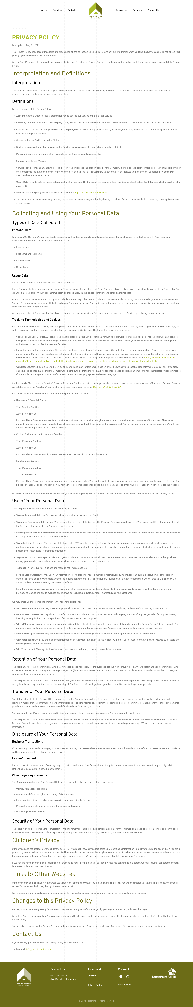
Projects (72, 10)
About (44, 10)
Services (57, 10)
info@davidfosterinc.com (38, 949)
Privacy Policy (95, 985)
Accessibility (124, 984)
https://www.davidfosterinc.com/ (91, 192)
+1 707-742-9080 (58, 975)
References (121, 10)
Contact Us (153, 10)
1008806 (92, 975)
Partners (137, 10)
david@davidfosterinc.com (63, 979)
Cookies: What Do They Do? (107, 387)
